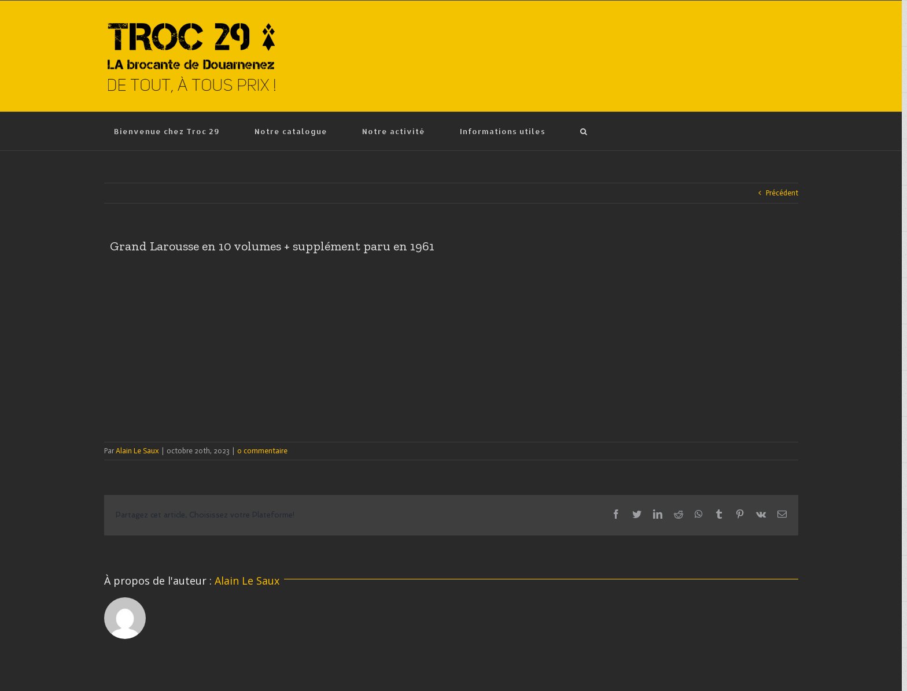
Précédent (782, 193)
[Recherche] (584, 131)
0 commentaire (262, 450)
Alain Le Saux (137, 450)
